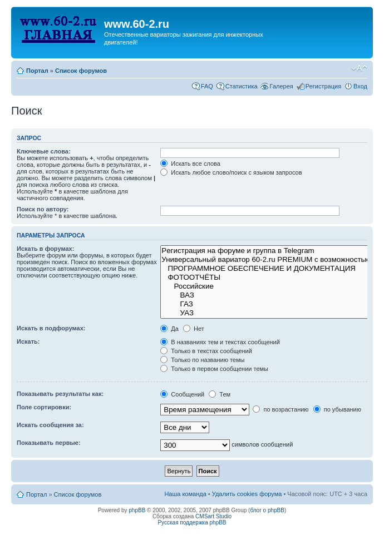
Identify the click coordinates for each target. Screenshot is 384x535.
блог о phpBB (267, 510)
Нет (193, 328)
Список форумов (81, 70)
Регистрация (323, 86)
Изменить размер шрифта (359, 68)
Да (169, 328)
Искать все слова (190, 163)
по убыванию (337, 409)
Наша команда (185, 494)
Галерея (281, 86)
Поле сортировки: (44, 407)
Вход (360, 86)
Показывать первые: (49, 442)
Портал (37, 70)
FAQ (207, 86)
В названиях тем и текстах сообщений (220, 342)
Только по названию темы (202, 359)
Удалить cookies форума (247, 494)
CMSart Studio (213, 516)
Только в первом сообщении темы (214, 368)
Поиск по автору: (42, 209)
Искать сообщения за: (50, 425)
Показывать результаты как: (60, 393)
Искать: (28, 341)
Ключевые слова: (44, 151)
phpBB (137, 510)
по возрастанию (280, 409)
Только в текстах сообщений (206, 351)
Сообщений (182, 394)
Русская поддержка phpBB (191, 522)
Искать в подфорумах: (51, 328)
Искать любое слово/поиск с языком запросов (231, 172)
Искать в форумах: (45, 248)
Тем (219, 394)
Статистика (241, 86)
